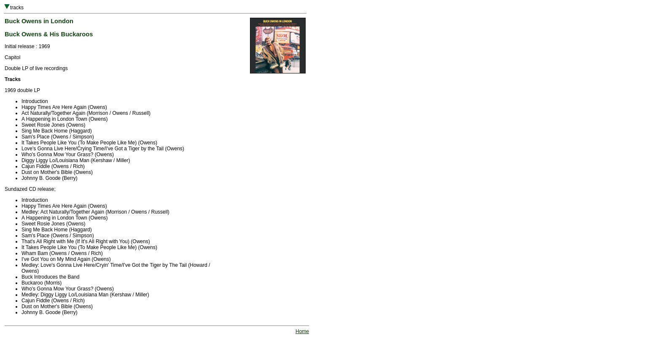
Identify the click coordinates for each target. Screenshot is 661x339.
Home (302, 331)
